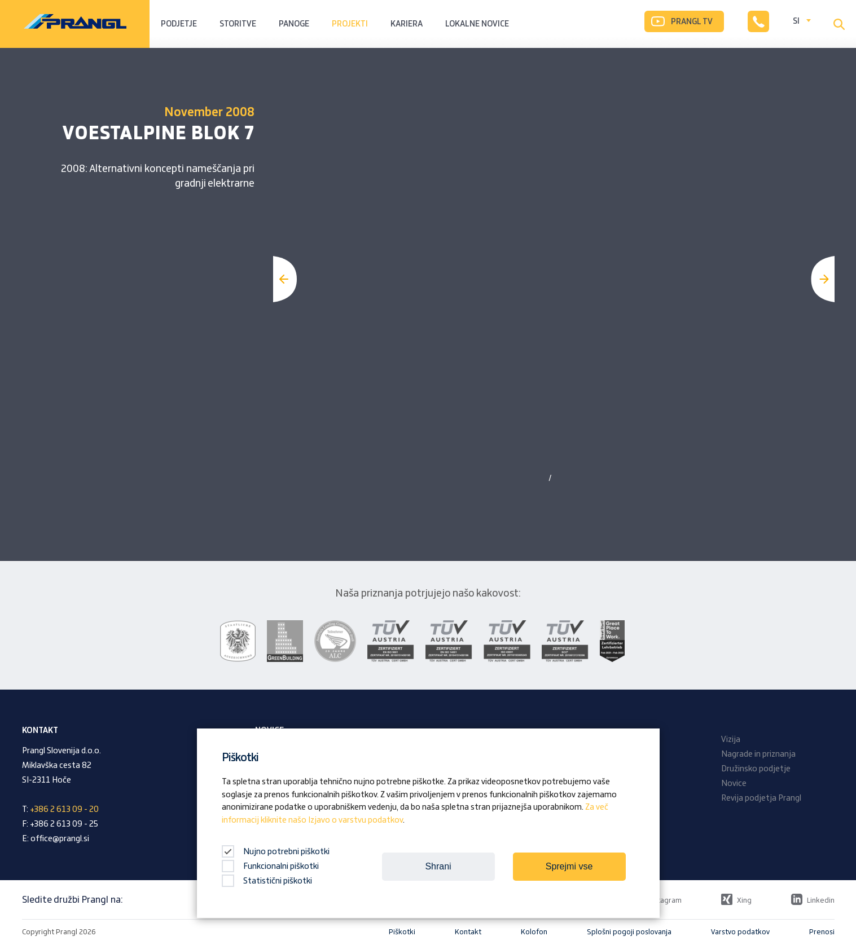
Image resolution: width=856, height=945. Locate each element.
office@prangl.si (59, 839)
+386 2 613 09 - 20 (64, 809)
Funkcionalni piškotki (270, 866)
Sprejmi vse (569, 866)
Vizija (730, 739)
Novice (734, 783)
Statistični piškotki (267, 881)
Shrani (438, 866)
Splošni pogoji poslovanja (629, 932)
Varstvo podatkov (740, 932)
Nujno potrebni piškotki (276, 851)
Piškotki (402, 932)
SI (796, 21)
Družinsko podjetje (756, 769)
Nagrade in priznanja (758, 754)
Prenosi (822, 932)
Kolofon (534, 932)
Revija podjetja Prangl (761, 798)
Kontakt (468, 932)
